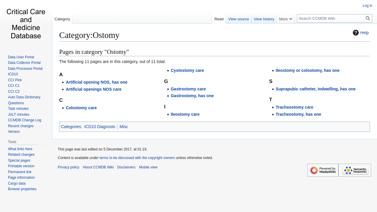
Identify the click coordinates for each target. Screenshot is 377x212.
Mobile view (148, 167)
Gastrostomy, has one (192, 95)
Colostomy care (81, 107)
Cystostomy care (187, 70)
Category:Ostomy (89, 35)
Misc (124, 126)
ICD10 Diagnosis (99, 126)
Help (360, 33)
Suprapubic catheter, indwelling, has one (316, 89)
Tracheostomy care (294, 107)
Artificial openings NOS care (93, 89)
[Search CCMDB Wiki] (334, 18)
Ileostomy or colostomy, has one (308, 70)
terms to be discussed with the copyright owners (137, 158)
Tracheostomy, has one (298, 114)
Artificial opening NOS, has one (96, 82)
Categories (71, 126)
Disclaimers (126, 167)
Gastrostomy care (188, 89)
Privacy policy (68, 167)
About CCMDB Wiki (98, 167)
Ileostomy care (185, 114)
